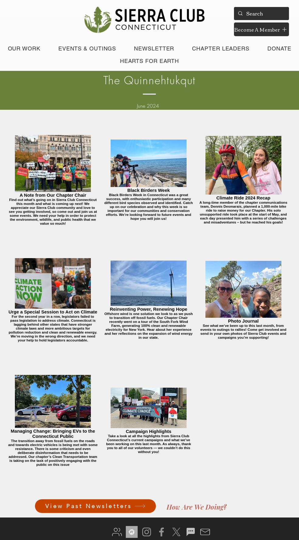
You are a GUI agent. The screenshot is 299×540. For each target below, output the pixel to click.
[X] (176, 532)
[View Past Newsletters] (95, 506)
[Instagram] (147, 532)
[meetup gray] (132, 532)
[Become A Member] (261, 29)
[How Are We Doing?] (196, 507)
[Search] (261, 13)
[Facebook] (161, 532)
